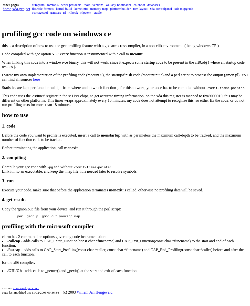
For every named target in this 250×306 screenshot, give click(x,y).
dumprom (38, 5)
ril (64, 12)
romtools (53, 5)
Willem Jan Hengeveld (95, 293)
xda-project (21, 9)
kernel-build (64, 8)
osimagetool (40, 12)
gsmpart (55, 12)
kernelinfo (81, 8)
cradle (98, 12)
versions (98, 5)
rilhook (73, 12)
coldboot (139, 5)
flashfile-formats (43, 8)
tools (87, 5)
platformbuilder (120, 8)
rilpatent (85, 12)
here (36, 79)
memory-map (99, 8)
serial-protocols (71, 5)
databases (153, 5)
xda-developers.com (26, 289)
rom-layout (140, 8)
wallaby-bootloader (118, 5)
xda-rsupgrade (184, 8)
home (7, 9)
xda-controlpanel (161, 8)
